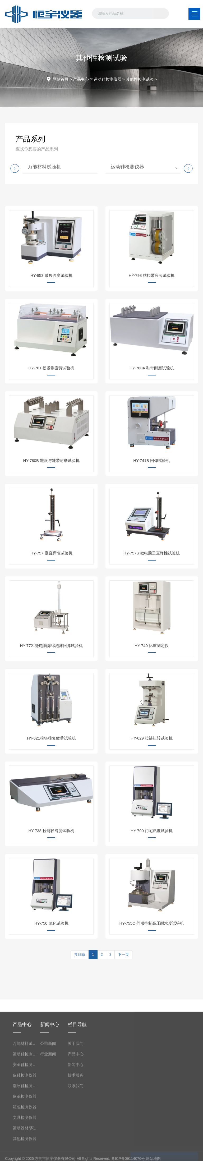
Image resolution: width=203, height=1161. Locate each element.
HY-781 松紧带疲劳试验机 (51, 408)
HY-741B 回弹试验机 (151, 501)
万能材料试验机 (44, 166)
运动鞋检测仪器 (107, 79)
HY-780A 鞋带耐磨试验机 (152, 408)
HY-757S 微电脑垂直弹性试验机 (151, 593)
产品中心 (81, 79)
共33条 (80, 968)
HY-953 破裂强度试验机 (51, 316)
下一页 (123, 968)
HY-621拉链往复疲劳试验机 (51, 779)
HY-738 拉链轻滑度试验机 (51, 871)
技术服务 (76, 1153)
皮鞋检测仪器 (24, 1153)
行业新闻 (48, 1132)
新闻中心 (76, 1142)
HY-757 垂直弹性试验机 (51, 593)
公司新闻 (48, 1121)
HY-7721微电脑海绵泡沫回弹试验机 (51, 686)
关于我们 (76, 1121)
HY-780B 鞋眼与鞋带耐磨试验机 (51, 501)
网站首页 (60, 79)
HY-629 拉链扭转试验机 (152, 779)
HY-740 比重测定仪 (152, 686)
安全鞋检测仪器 (26, 1142)
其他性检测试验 (140, 79)
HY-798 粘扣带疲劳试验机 (152, 316)
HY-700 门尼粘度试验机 (152, 871)
